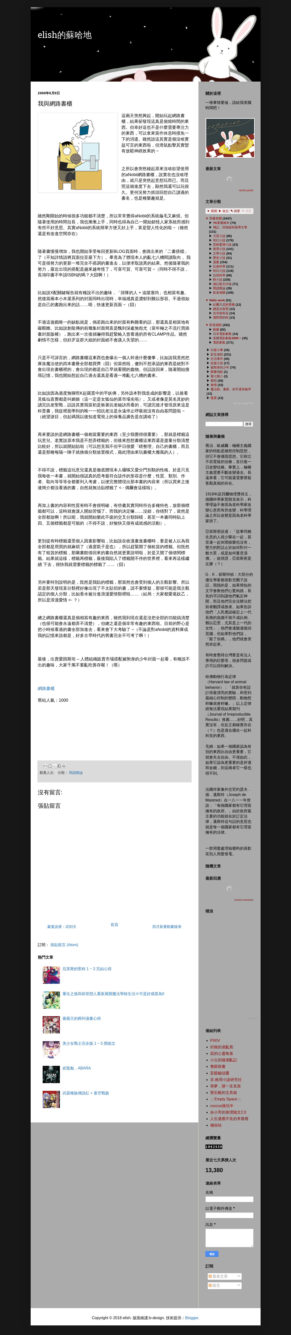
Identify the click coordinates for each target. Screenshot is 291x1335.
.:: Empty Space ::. (226, 1099)
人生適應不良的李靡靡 (229, 1119)
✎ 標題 (247, 211)
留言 (214, 1285)
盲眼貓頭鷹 (219, 1073)
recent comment (243, 899)
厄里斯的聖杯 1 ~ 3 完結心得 (87, 969)
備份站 (216, 1125)
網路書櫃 (46, 688)
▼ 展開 (212, 211)
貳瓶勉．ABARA (77, 1068)
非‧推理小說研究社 (226, 1080)
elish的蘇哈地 (65, 36)
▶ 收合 (223, 211)
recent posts (246, 190)
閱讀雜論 (76, 773)
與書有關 (215, 218)
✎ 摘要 (235, 211)
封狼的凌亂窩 (221, 1047)
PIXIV (215, 1040)
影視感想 (215, 325)
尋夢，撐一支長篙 (225, 1086)
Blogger (191, 1318)
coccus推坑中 (222, 1106)
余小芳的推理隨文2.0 (228, 1112)
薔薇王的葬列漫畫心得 (82, 1018)
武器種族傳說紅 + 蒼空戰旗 (86, 1093)
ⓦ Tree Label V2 (243, 403)
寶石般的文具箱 (223, 1093)
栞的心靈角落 (221, 1053)
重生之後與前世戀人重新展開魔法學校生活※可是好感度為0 (113, 994)
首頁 (114, 925)
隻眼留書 (218, 1066)
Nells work (217, 300)
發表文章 (218, 1276)
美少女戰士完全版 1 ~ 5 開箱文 (89, 1043)
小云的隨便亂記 (223, 1060)
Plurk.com (252, 1018)
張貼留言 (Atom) (64, 945)
